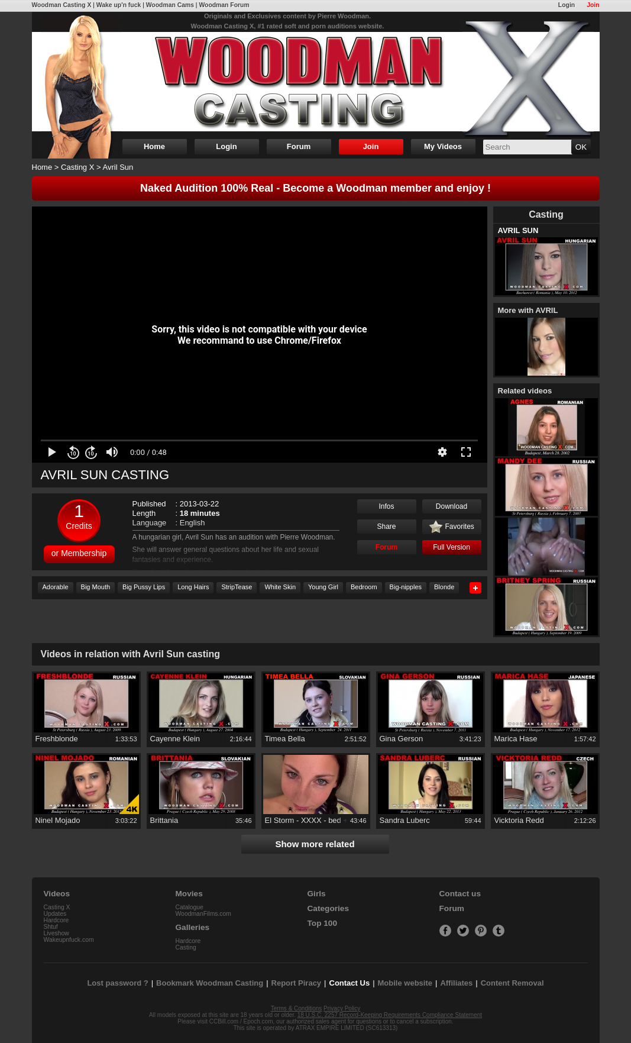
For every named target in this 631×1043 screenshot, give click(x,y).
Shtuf (51, 926)
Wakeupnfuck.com (69, 940)
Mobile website (405, 983)
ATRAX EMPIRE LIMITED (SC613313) (347, 1028)
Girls (317, 893)
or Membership (78, 553)
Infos (386, 506)
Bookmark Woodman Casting (209, 983)
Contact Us (349, 983)
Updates (55, 913)
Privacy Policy (341, 1008)
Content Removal (512, 983)
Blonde (444, 586)
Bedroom (364, 586)
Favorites (451, 527)
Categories (329, 908)
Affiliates (456, 983)
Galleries (193, 927)
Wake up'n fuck (118, 5)
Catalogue (189, 907)
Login (566, 5)
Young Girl (323, 586)
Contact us (460, 893)
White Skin (280, 586)
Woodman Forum (224, 5)
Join (593, 5)
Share (386, 526)
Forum (298, 146)
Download (451, 506)
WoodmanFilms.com (204, 913)
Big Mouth (96, 586)
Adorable (56, 586)
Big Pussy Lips (143, 586)
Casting (186, 947)
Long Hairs (193, 586)
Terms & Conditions (296, 1008)
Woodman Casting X (62, 5)
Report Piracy (296, 983)
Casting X (77, 167)
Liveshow (56, 933)
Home (154, 146)
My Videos (443, 146)
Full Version (451, 547)
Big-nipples (406, 586)
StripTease (236, 586)
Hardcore (56, 920)
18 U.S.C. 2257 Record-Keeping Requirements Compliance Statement (389, 1015)
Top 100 (323, 923)
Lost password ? (117, 983)
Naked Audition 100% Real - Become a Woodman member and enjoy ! (315, 188)
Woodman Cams (170, 5)
